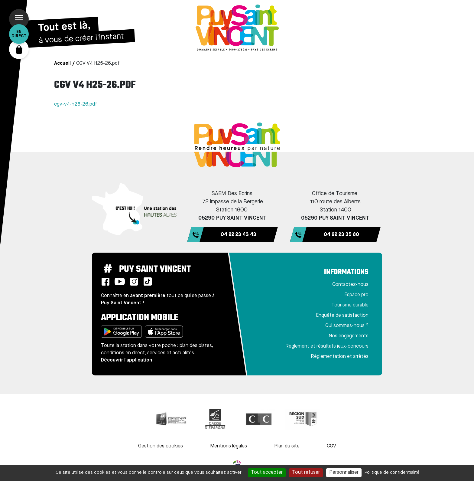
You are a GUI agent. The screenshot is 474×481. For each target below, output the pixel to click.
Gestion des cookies (160, 446)
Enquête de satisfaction (342, 315)
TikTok (147, 281)
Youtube (120, 281)
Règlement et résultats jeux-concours (326, 346)
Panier (19, 49)
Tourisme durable (349, 305)
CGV (331, 446)
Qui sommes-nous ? (346, 325)
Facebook (105, 281)
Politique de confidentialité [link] (392, 472)
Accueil (62, 63)
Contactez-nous (350, 284)
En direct (19, 34)
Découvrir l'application (126, 360)
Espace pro (356, 295)
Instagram (133, 281)
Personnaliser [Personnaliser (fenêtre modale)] (344, 472)
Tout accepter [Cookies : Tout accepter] (267, 472)
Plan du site (287, 446)
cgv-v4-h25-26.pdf (75, 104)
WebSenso (237, 464)
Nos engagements (348, 336)
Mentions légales (228, 446)
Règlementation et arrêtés (339, 356)
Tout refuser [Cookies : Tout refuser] (306, 472)
